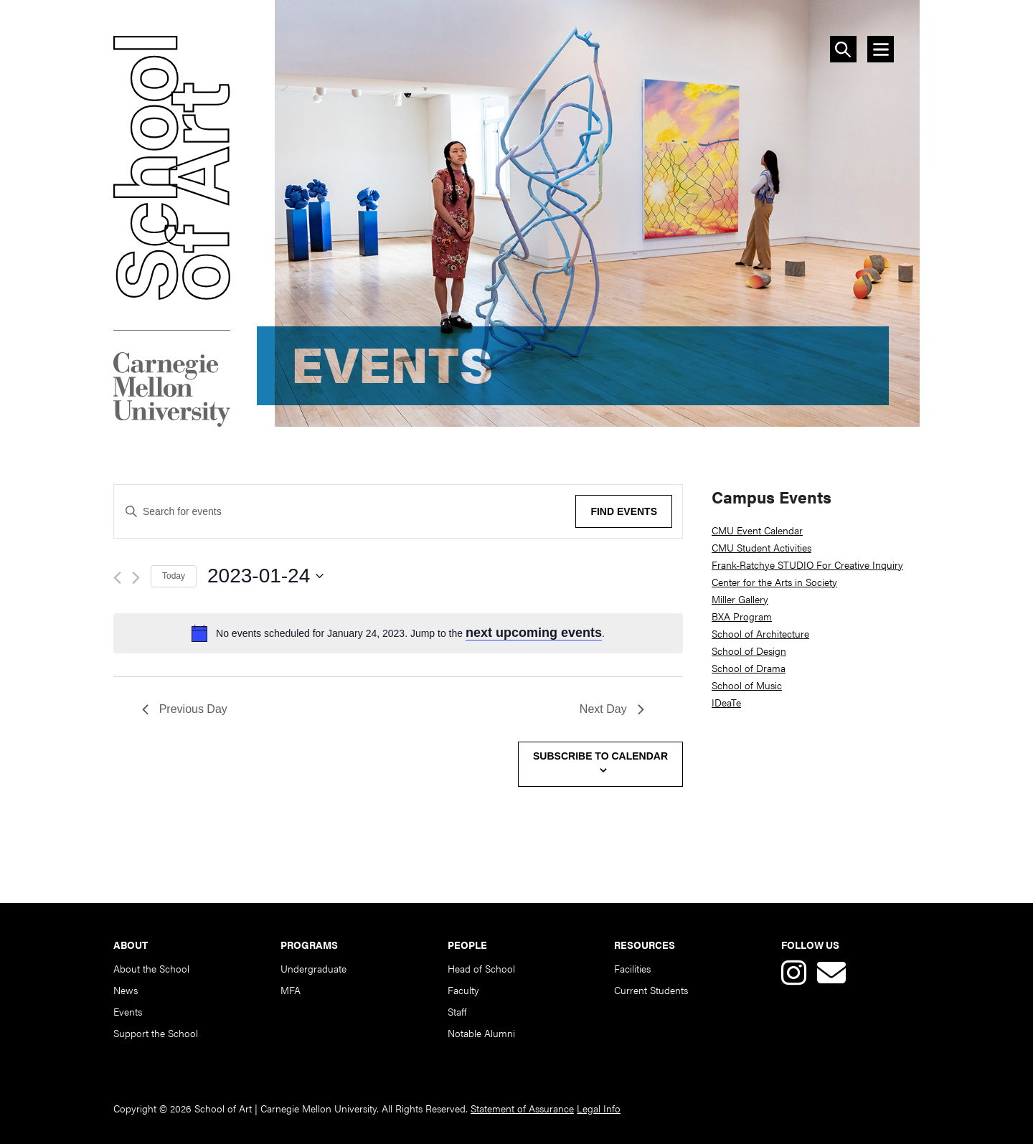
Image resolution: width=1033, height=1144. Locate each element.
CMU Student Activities (761, 547)
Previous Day (184, 709)
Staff (457, 1011)
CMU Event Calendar (757, 530)
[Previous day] (117, 578)
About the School (151, 968)
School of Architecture (760, 633)
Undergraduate (313, 968)
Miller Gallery (740, 599)
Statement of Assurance (522, 1108)
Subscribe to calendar (600, 756)
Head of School (481, 968)
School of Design (749, 650)
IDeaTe (726, 702)
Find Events (623, 511)
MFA (290, 990)
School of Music (747, 685)
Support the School (155, 1033)
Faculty (463, 990)
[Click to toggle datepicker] (445, 576)
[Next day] (136, 578)
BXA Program (742, 616)
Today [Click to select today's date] (173, 576)
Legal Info (599, 1108)
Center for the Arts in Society (774, 582)
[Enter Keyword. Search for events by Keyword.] (339, 511)
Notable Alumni (481, 1033)
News (125, 990)
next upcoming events (534, 632)
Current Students (651, 990)
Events (127, 1011)
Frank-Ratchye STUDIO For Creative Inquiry (807, 564)
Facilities (632, 968)
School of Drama (749, 668)
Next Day (612, 709)
